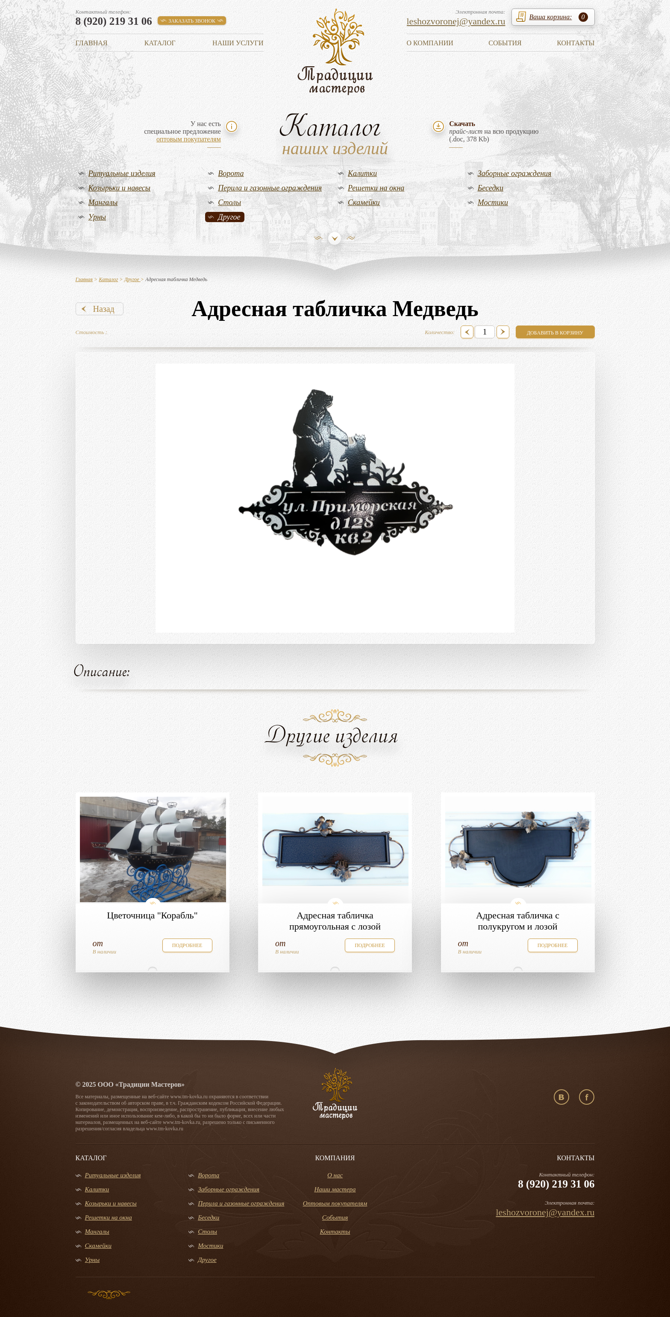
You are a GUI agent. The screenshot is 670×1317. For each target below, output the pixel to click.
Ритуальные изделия (122, 173)
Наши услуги (237, 43)
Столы (229, 202)
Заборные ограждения (515, 173)
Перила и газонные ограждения (270, 188)
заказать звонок (191, 21)
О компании (430, 43)
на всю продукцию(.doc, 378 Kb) (493, 131)
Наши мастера (335, 1189)
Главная (92, 43)
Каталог (160, 43)
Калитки (362, 173)
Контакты (575, 43)
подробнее (187, 945)
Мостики (493, 202)
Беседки (490, 188)
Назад (104, 309)
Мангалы (103, 202)
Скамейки (364, 202)
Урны (97, 217)
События (504, 43)
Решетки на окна (376, 188)
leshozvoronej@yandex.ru (456, 21)
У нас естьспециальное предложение (182, 131)
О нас (335, 1175)
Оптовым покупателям (335, 1203)
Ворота (231, 173)
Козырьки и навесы (119, 188)
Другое (229, 217)
